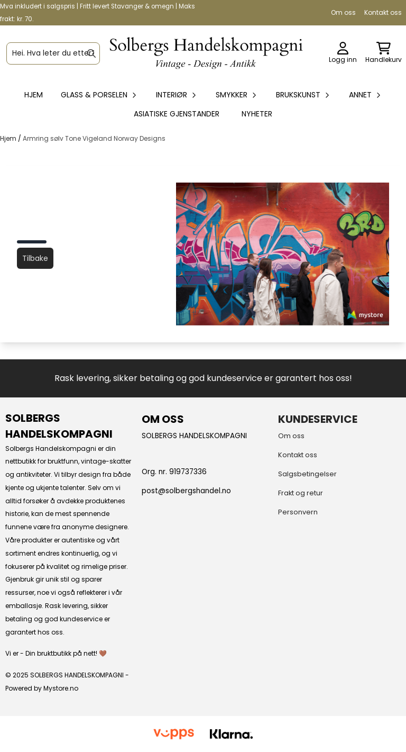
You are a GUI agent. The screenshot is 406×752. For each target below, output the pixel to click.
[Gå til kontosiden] (343, 53)
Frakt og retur (300, 492)
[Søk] (53, 53)
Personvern (298, 512)
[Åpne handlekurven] (383, 53)
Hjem (9, 138)
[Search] (91, 53)
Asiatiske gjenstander (176, 113)
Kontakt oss (383, 12)
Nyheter (257, 113)
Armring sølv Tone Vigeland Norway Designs (94, 138)
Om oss (343, 12)
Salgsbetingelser (307, 473)
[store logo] (206, 53)
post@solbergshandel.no (186, 491)
